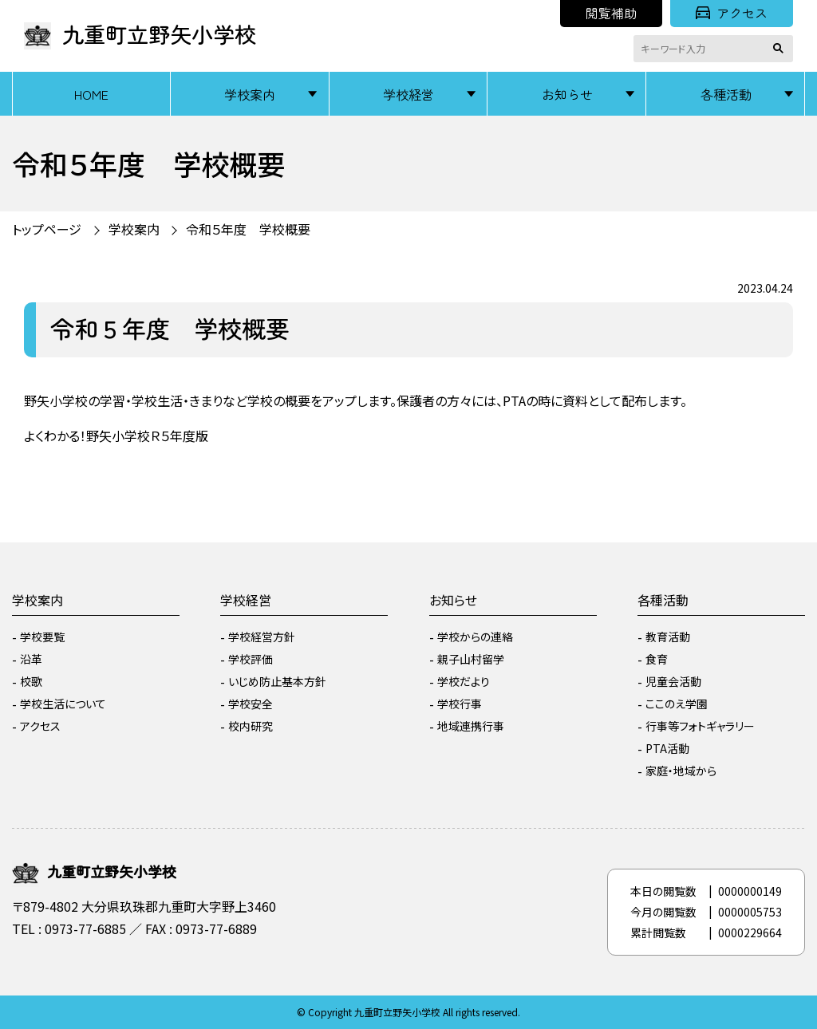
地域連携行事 (470, 726)
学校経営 (408, 94)
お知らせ (567, 94)
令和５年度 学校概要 (248, 229)
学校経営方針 (261, 637)
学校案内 (249, 94)
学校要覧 (42, 637)
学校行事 (459, 704)
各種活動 (726, 94)
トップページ (46, 229)
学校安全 (250, 704)
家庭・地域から (680, 771)
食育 (656, 659)
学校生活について (63, 704)
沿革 (31, 659)
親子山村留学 (470, 659)
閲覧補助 (611, 12)
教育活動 (667, 637)
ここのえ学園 (676, 704)
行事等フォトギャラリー (700, 726)
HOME (91, 94)
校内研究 (250, 726)
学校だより (463, 681)
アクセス (732, 12)
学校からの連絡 (475, 637)
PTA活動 (667, 748)
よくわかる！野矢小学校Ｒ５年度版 (116, 435)
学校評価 (250, 659)
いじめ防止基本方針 (277, 681)
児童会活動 (673, 681)
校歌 (31, 681)
